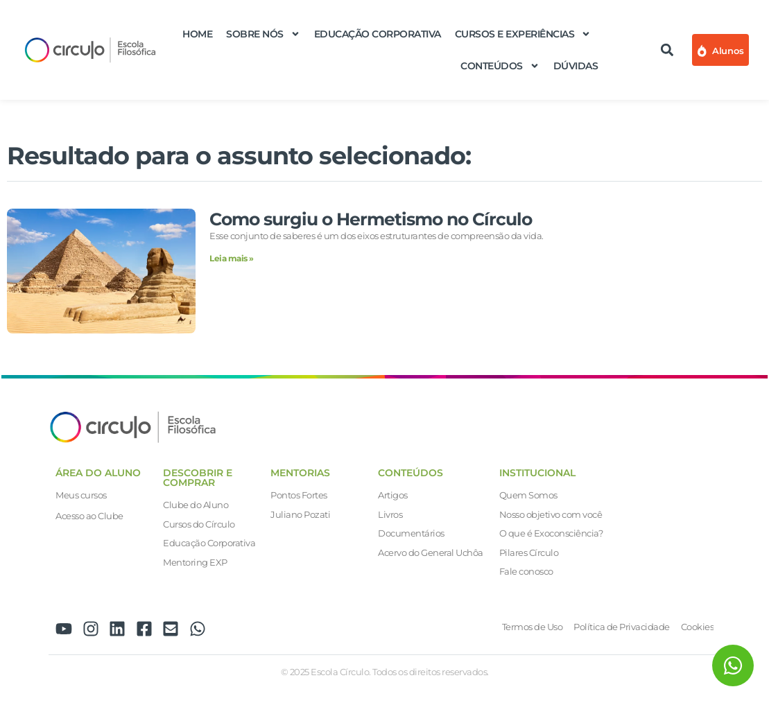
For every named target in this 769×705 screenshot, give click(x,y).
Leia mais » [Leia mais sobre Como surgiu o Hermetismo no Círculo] (231, 258)
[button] (666, 50)
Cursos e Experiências (523, 34)
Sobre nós (263, 34)
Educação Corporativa (377, 34)
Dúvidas (575, 66)
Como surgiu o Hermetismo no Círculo (370, 219)
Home (197, 34)
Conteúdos (499, 66)
